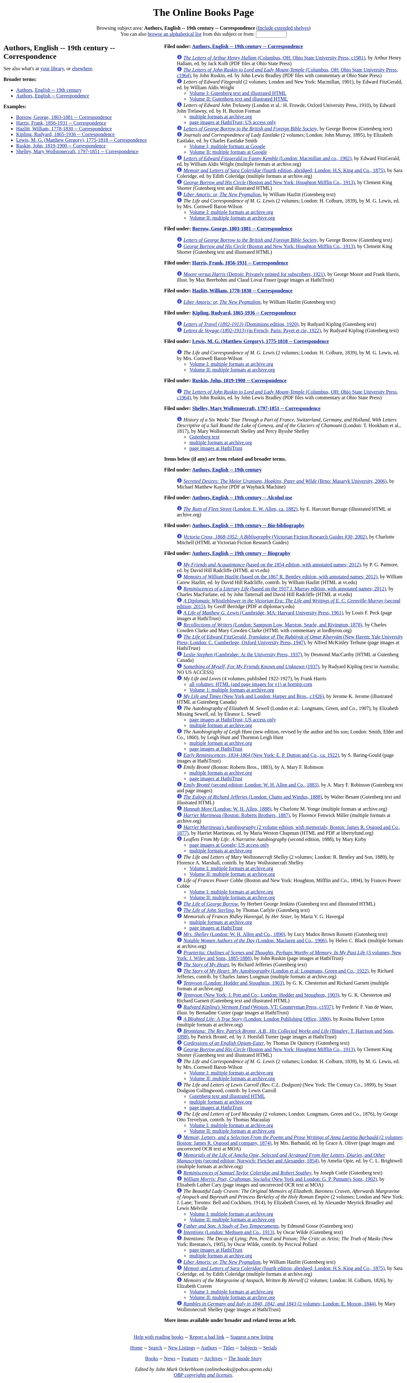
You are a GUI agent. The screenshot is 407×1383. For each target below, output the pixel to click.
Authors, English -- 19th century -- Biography (241, 553)
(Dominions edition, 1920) (240, 324)
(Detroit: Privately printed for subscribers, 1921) (254, 274)
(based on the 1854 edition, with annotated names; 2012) (272, 564)
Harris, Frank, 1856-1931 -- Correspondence (61, 123)
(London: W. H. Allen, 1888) (227, 809)
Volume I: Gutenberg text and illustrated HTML (237, 93)
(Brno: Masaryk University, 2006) (284, 481)
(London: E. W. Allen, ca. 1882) (240, 509)
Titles (228, 1347)
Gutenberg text (204, 436)
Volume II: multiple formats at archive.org (232, 218)
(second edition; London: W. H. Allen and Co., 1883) (251, 785)
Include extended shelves (283, 28)
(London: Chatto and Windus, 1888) (252, 797)
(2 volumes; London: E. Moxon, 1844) (279, 1303)
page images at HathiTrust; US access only (232, 122)
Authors (209, 1347)
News (169, 1358)
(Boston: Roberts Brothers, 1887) (236, 815)
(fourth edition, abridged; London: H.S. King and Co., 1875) (284, 170)
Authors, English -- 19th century (49, 90)
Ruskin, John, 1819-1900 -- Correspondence (61, 145)
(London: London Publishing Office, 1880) (257, 1019)
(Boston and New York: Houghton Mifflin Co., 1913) (269, 182)
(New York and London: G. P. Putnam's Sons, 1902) (280, 1179)
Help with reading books (159, 1337)
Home (136, 1347)
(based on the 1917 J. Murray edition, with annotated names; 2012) (284, 588)
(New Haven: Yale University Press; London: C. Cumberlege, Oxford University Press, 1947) (290, 639)
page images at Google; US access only (229, 845)
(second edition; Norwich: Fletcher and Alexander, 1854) (281, 1157)
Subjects (248, 1347)
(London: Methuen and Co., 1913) (228, 1232)
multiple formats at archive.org (220, 116)
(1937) (251, 666)
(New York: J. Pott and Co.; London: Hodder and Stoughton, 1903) (261, 995)
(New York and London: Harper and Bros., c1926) (253, 696)
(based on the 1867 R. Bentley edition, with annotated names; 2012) (280, 576)
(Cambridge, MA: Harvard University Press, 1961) (263, 612)
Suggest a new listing (251, 1337)
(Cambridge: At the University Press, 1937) (242, 654)
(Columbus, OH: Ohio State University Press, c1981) (274, 57)
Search (155, 1347)
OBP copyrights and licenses (202, 1375)
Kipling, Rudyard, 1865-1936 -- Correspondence (65, 134)
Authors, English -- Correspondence (52, 95)
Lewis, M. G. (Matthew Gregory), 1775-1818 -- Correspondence (81, 140)
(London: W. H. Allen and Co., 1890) (234, 934)
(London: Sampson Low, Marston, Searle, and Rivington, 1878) (272, 624)
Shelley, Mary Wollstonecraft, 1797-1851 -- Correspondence (77, 151)
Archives (213, 1358)
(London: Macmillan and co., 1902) (267, 158)
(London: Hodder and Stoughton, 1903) (233, 983)
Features (189, 1358)
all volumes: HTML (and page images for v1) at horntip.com (250, 684)
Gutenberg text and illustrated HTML (227, 1096)
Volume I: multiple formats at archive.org (231, 212)
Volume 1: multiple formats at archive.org (231, 690)
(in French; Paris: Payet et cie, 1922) (252, 330)
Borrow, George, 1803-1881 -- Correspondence (64, 117)
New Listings (181, 1347)
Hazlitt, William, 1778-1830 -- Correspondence (64, 128)
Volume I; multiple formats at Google (227, 146)
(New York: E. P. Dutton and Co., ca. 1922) (261, 755)
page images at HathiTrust (215, 448)
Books (151, 1358)
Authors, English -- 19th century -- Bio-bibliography (248, 525)
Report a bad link (206, 1337)
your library (52, 68)
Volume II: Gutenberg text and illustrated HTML (238, 99)
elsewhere (82, 68)
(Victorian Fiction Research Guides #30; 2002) (275, 536)
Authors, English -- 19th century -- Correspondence (247, 46)
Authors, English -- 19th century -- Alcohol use (242, 497)
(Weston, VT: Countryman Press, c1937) (258, 1007)
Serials (270, 1347)
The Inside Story (245, 1358)
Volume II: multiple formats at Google (228, 152)
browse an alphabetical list (174, 34)
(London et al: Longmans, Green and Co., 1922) (275, 971)
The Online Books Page (203, 12)
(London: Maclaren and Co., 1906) (254, 940)
